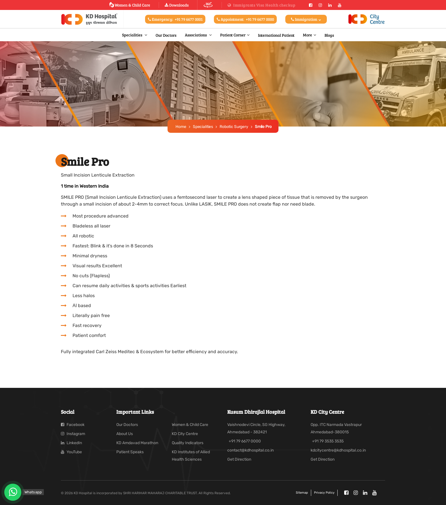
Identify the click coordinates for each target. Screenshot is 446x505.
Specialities (132, 35)
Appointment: (245, 19)
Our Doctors (166, 35)
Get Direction (239, 459)
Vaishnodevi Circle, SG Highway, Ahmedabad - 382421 (256, 428)
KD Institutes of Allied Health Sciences (191, 456)
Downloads (177, 5)
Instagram (73, 433)
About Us (124, 433)
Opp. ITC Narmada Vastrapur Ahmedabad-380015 (336, 428)
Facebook (72, 424)
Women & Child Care (129, 5)
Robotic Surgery (234, 126)
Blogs (329, 35)
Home (180, 126)
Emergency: (175, 19)
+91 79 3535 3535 (328, 441)
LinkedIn (71, 442)
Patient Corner (232, 35)
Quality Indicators (187, 442)
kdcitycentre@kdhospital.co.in (338, 450)
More (307, 35)
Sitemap (302, 492)
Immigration (306, 19)
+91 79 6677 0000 (245, 441)
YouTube (71, 452)
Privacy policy (324, 492)
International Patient (276, 35)
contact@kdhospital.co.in (250, 450)
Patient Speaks (130, 452)
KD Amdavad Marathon (137, 442)
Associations (196, 35)
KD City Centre (185, 433)
